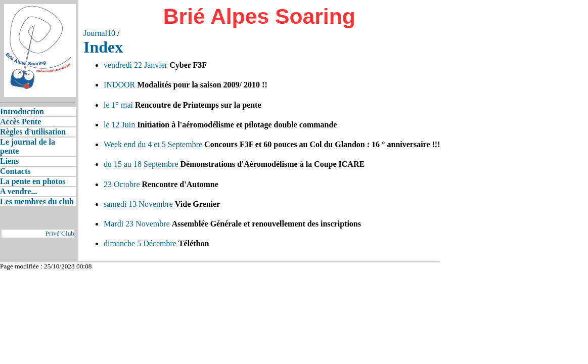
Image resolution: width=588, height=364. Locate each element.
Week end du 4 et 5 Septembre (153, 144)
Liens (9, 161)
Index (103, 47)
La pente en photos (32, 181)
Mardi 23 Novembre (137, 223)
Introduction (22, 111)
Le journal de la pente (27, 146)
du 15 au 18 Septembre (141, 164)
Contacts (15, 171)
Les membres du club (37, 201)
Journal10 (99, 33)
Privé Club (60, 233)
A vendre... (18, 191)
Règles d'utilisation (33, 131)
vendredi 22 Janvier (135, 65)
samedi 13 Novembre (138, 204)
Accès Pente (20, 121)
